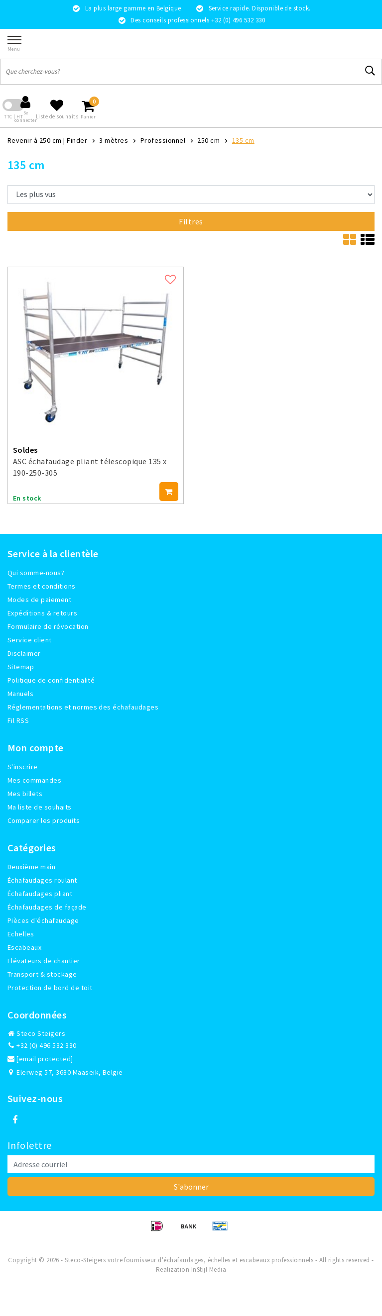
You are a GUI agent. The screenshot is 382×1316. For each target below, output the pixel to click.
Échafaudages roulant (42, 880)
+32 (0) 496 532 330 (42, 1045)
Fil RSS (18, 720)
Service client (29, 639)
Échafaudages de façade (47, 907)
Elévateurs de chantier (43, 960)
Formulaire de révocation (48, 626)
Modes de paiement (39, 599)
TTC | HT (13, 116)
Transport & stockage (42, 974)
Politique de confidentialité (51, 680)
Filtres (191, 221)
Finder (77, 140)
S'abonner (191, 1187)
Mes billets (24, 793)
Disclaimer (24, 653)
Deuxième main (31, 866)
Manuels (20, 693)
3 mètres (113, 140)
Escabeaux (24, 947)
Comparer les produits (43, 820)
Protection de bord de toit (49, 987)
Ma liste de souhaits (39, 807)
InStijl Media (208, 1269)
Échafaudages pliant (39, 893)
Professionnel (162, 140)
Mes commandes (34, 780)
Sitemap (20, 666)
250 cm (208, 140)
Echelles (20, 933)
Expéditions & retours (42, 612)
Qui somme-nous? (35, 572)
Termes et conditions (41, 586)
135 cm (243, 140)
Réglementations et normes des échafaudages (82, 707)
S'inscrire (22, 766)
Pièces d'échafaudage (43, 920)
